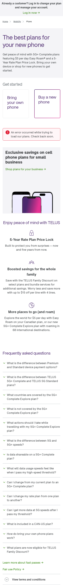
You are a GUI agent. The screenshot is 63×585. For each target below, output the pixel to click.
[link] (31, 12)
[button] (31, 365)
